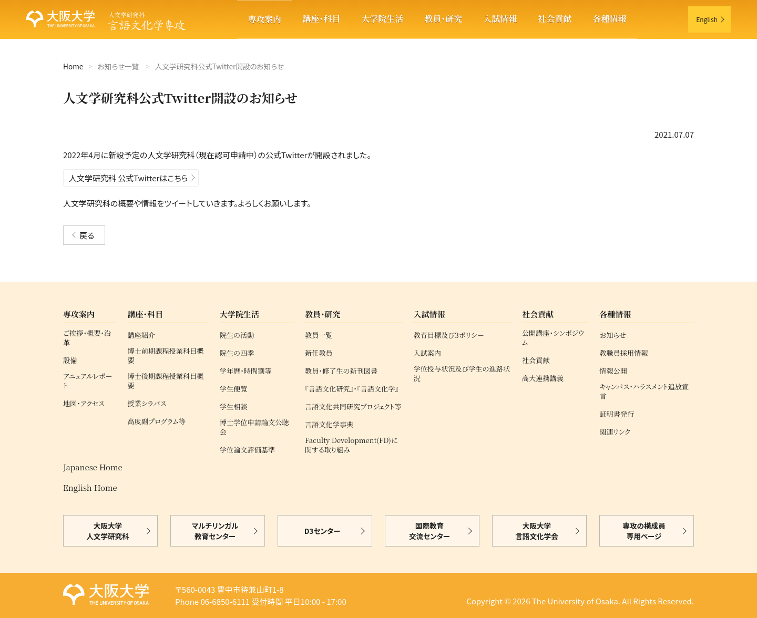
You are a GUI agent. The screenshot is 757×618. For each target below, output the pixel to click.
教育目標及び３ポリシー (448, 335)
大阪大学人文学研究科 (107, 530)
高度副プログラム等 (156, 421)
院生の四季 (237, 353)
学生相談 (234, 406)
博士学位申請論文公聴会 (254, 427)
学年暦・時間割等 (246, 371)
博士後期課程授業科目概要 (165, 381)
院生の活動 (237, 335)
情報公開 (613, 371)
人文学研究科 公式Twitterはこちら (128, 177)
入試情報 (500, 19)
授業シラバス (146, 403)
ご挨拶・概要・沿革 (87, 337)
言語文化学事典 (329, 424)
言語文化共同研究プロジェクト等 (353, 406)
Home (73, 66)
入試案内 (427, 353)
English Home (90, 487)
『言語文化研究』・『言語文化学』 (351, 389)
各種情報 (609, 19)
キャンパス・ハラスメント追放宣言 (644, 391)
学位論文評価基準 (247, 450)
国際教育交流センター (429, 530)
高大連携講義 (543, 378)
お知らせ (612, 335)
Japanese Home (92, 466)
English (707, 19)
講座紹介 (141, 335)
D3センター (322, 531)
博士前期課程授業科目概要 (165, 355)
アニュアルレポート (87, 381)
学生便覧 (234, 389)
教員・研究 (443, 19)
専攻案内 (264, 19)
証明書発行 (616, 414)
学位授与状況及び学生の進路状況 (461, 373)
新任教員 (319, 353)
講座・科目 (321, 19)
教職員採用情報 (623, 353)
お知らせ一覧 (118, 66)
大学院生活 (382, 19)
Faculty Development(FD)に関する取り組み (351, 445)
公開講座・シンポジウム (553, 337)
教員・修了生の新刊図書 (341, 371)
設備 (70, 360)
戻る (86, 235)
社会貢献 (554, 19)
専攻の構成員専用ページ (643, 530)
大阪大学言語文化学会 (536, 530)
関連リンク (614, 432)
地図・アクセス (84, 403)
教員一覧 (319, 335)
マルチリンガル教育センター (215, 530)
